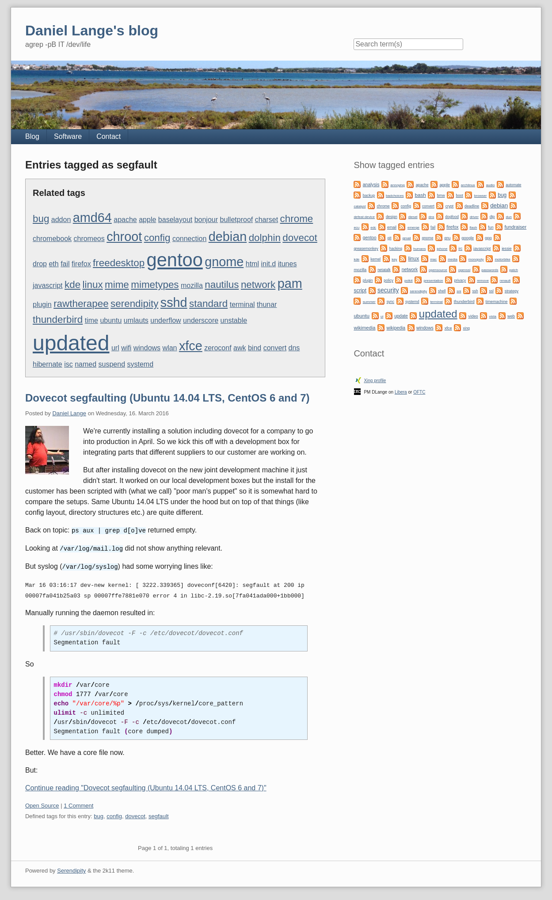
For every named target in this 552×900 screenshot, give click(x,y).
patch (513, 270)
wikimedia (364, 327)
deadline (471, 206)
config (157, 237)
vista (492, 316)
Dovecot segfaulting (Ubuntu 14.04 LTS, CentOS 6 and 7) (167, 398)
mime (117, 284)
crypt (449, 206)
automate (513, 185)
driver (474, 217)
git (390, 238)
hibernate (47, 364)
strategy (511, 291)
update (401, 316)
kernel (375, 259)
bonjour (206, 219)
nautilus (222, 284)
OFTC (419, 392)
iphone (442, 249)
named (85, 364)
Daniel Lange (69, 413)
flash (473, 228)
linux (93, 284)
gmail (406, 238)
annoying (397, 185)
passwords (489, 270)
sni (459, 291)
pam (290, 283)
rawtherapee (80, 303)
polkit (408, 281)
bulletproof (236, 219)
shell (441, 291)
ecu (356, 228)
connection (189, 238)
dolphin (265, 237)
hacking (395, 248)
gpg (488, 238)
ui (382, 316)
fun (490, 227)
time (91, 320)
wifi (126, 348)
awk (239, 348)
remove (483, 281)
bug (41, 218)
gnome (224, 262)
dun (508, 217)
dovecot (299, 237)
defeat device (364, 217)
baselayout (175, 219)
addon (61, 219)
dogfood (452, 216)
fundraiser (515, 227)
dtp (492, 216)
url (115, 348)
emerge (413, 228)
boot (459, 195)
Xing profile (375, 380)
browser (480, 196)
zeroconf (217, 348)
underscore (200, 320)
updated (71, 343)
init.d (268, 264)
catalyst (359, 206)
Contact (108, 136)
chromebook (52, 238)
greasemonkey (366, 248)
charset (266, 219)
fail (65, 264)
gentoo (175, 259)
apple (147, 219)
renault (505, 281)
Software (68, 136)
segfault (158, 815)
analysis (371, 184)
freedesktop (119, 262)
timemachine (497, 301)
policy (388, 280)
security (388, 290)
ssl (491, 291)
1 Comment (78, 804)
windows (146, 348)
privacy (460, 280)
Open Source (42, 804)
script (360, 290)
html (252, 264)
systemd (140, 364)
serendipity (134, 303)
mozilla (192, 285)
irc (460, 248)
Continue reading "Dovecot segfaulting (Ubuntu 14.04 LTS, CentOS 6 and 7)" (145, 786)
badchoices (395, 196)
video (473, 316)
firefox (81, 264)
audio (490, 185)
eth (53, 264)
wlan (170, 348)
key (394, 259)
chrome (296, 218)
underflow (165, 320)
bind (254, 348)
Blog (32, 136)
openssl (464, 270)
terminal (242, 304)
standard (208, 303)
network (258, 284)
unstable (234, 320)
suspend (112, 364)
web (511, 316)
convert (274, 348)
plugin (42, 304)
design (391, 216)
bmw (441, 195)
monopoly (476, 259)
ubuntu (111, 320)
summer (369, 302)
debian (228, 237)
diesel (413, 217)
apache (125, 219)
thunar (267, 304)
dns (294, 348)
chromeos (88, 238)
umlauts (136, 320)
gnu (447, 238)
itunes (287, 264)
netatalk (384, 270)
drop (40, 264)
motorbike (502, 259)
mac (433, 259)
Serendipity (71, 869)
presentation (433, 281)
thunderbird (58, 319)
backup (369, 195)
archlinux (468, 185)
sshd (173, 302)
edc (373, 228)
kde (72, 284)
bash (420, 195)
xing (466, 328)
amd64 (92, 218)
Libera (401, 392)
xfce (190, 346)
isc (68, 364)
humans (419, 249)
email (391, 227)
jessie (507, 248)
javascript (48, 285)
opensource (438, 270)
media (452, 259)
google (467, 238)
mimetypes (155, 284)
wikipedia (395, 328)
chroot (124, 237)
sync (390, 301)
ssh (475, 291)
